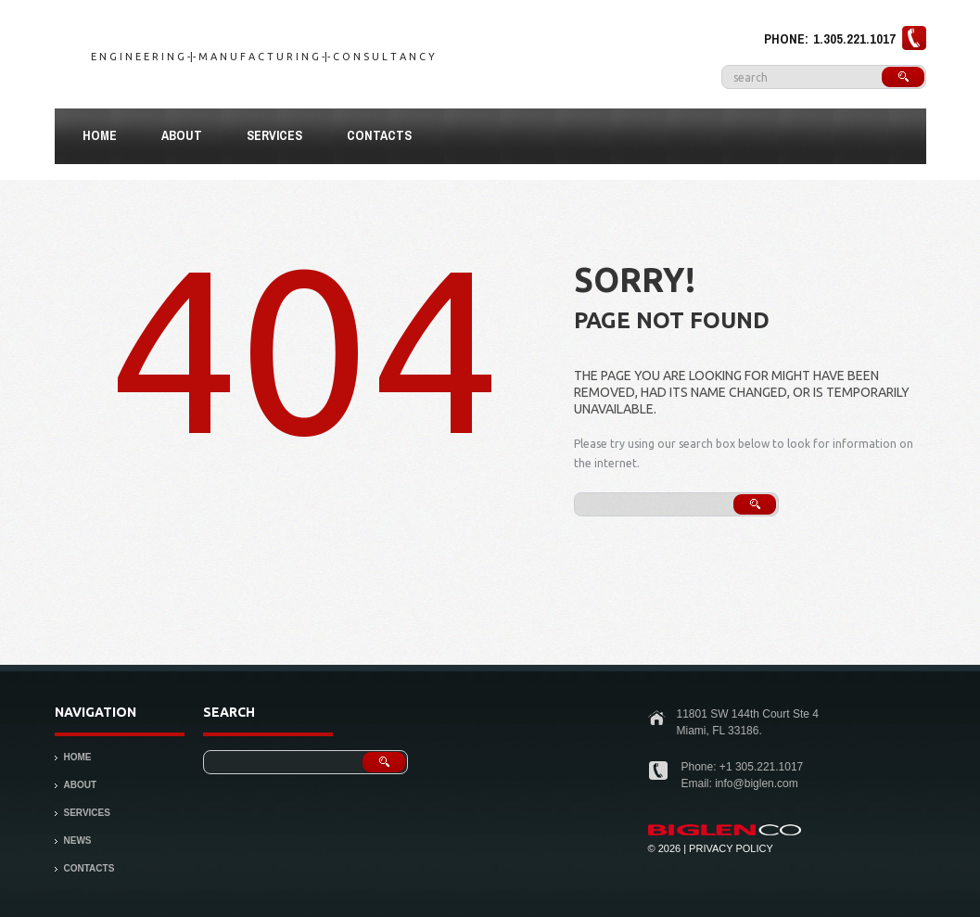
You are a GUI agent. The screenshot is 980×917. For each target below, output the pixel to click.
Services (274, 135)
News (78, 840)
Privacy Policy (731, 848)
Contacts (379, 135)
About (174, 138)
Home (100, 135)
